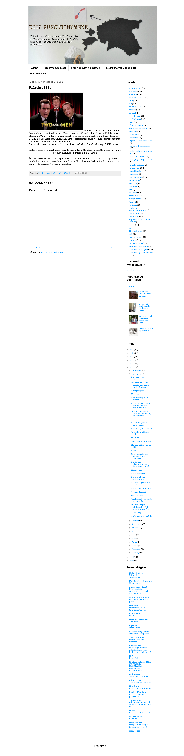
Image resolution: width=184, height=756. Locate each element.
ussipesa (133, 240)
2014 (131, 357)
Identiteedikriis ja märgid (146, 330)
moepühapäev (135, 171)
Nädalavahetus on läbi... (142, 516)
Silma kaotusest (136, 583)
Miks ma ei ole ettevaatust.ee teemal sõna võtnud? (138, 591)
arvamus (133, 94)
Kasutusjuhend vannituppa (138, 478)
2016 (131, 350)
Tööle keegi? (137, 513)
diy (130, 104)
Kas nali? (133, 286)
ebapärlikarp (135, 717)
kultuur (132, 131)
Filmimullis (137, 495)
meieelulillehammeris (140, 146)
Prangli (132, 202)
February (136, 549)
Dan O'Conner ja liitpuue (140, 688)
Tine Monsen (135, 700)
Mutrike (133, 183)
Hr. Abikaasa (135, 119)
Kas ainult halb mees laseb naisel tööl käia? (146, 319)
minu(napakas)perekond (140, 160)
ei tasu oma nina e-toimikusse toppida (137, 609)
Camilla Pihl (135, 614)
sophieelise (134, 731)
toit (130, 234)
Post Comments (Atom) (52, 252)
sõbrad (132, 225)
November (137, 374)
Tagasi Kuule (134, 577)
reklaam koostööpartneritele (138, 209)
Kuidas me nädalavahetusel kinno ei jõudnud (140, 464)
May (134, 538)
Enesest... (133, 711)
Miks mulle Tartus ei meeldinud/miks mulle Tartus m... (140, 385)
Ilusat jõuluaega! (136, 658)
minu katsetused (136, 156)
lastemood (134, 134)
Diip (131, 101)
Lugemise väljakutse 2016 (121, 68)
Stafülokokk (134, 628)
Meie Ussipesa (38, 73)
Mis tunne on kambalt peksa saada (138, 600)
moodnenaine (135, 177)
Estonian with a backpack (86, 68)
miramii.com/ (135, 680)
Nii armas (135, 394)
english (132, 110)
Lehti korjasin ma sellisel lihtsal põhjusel (139, 456)
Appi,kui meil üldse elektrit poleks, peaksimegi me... (140, 405)
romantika (134, 216)
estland (132, 113)
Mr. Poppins (134, 180)
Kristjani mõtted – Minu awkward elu (140, 663)
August (135, 528)
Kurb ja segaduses (139, 391)
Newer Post (35, 248)
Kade (133, 451)
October (135, 521)
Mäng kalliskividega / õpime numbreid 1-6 (138, 726)
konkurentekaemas (138, 128)
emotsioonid (135, 107)
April (134, 542)
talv (130, 228)
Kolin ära (133, 719)
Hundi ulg (134, 686)
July (134, 531)
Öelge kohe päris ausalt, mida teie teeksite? (144, 307)
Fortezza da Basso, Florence (137, 641)
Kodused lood (135, 646)
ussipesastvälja (136, 243)
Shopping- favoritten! (138, 676)
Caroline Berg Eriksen (139, 632)
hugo (131, 122)
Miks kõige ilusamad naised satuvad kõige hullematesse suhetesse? (140, 650)
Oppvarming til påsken (139, 634)
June (134, 535)
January (135, 552)
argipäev (133, 91)
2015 (131, 353)
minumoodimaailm (138, 620)
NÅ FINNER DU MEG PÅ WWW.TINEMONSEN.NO (140, 704)
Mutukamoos (135, 723)
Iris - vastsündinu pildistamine (137, 695)
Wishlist (135, 438)
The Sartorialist (136, 637)
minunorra (134, 168)
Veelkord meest (138, 492)
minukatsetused (136, 165)
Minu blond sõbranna (141, 488)
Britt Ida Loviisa (136, 97)
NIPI (131, 656)
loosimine (133, 138)
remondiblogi (135, 213)
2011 (131, 367)
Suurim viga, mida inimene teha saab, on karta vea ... (141, 413)
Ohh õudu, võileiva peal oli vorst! (145, 294)
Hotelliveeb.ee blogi (54, 68)
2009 (131, 560)
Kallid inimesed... (139, 473)
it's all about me (136, 125)
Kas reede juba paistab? (142, 428)
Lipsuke (133, 626)
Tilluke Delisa (135, 231)
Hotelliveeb (134, 116)
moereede (133, 174)
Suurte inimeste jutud (139, 597)
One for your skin (137, 616)
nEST (131, 190)
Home (75, 248)
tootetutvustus (135, 237)
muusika (133, 186)
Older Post (116, 248)
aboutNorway (135, 88)
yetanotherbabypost (138, 249)
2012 (131, 364)
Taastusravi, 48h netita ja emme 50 (141, 500)
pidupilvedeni (135, 199)
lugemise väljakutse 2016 (140, 141)
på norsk (133, 193)
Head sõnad (136, 470)
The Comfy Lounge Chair (140, 682)
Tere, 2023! (133, 622)
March (135, 545)
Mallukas (133, 606)
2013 (131, 360)
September (137, 524)
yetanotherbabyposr (138, 246)
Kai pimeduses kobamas (140, 581)
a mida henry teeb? (138, 587)
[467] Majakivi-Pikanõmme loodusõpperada (136, 668)
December (137, 370)
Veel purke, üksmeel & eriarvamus (141, 424)
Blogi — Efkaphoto (137, 692)
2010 (131, 557)
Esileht (34, 68)
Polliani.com (135, 674)
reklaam (133, 205)
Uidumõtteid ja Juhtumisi (136, 574)
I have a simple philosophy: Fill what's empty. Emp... (141, 507)
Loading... (131, 270)
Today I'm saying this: (141, 441)
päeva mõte (134, 196)
